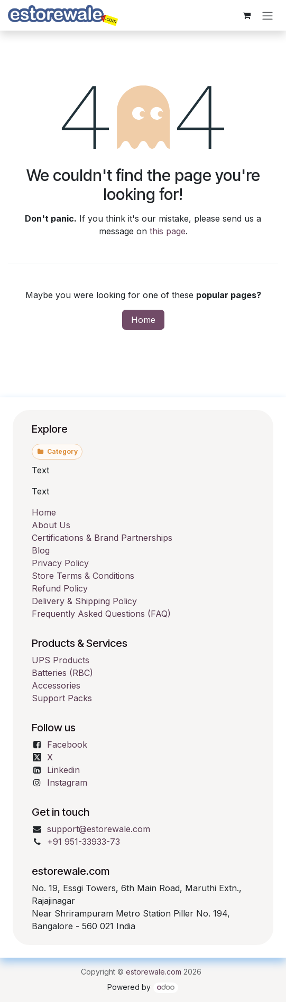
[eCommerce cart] (246, 15)
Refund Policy (60, 588)
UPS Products (60, 660)
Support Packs (62, 698)
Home (143, 319)
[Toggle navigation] (267, 15)
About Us (51, 525)
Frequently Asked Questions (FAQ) (101, 613)
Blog (41, 550)
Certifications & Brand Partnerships (102, 537)
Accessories (56, 685)
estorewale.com (153, 971)
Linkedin (63, 770)
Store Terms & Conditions (83, 575)
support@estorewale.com (98, 829)
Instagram (67, 782)
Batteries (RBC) (62, 672)
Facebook (67, 744)
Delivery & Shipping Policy (84, 601)
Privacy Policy (60, 563)
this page (168, 231)
